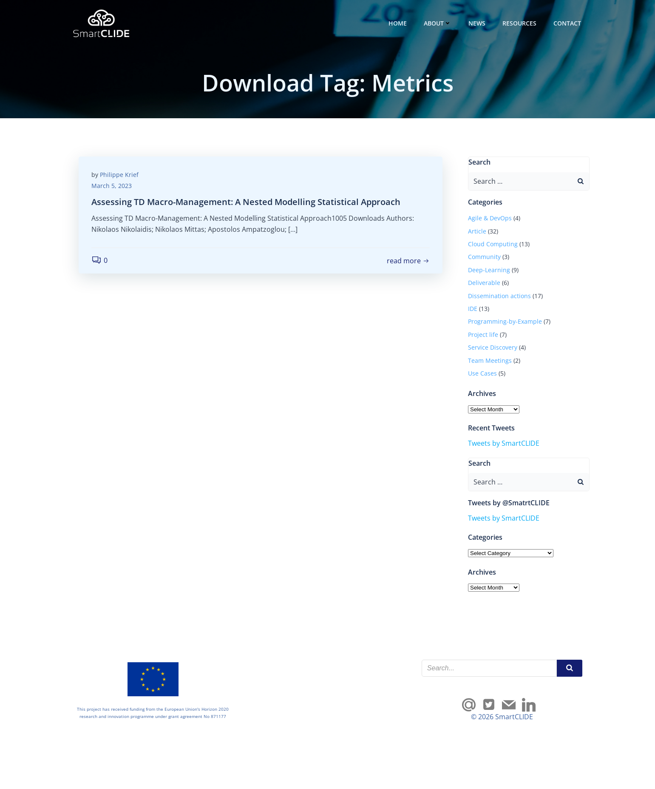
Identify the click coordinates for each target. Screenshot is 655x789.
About (437, 23)
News (476, 23)
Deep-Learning (489, 270)
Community (484, 257)
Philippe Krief (119, 175)
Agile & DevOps (490, 218)
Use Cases (482, 373)
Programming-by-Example (505, 321)
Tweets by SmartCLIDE (503, 443)
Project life (483, 334)
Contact (567, 23)
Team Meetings (490, 360)
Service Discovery (492, 347)
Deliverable (484, 283)
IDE (472, 309)
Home (397, 23)
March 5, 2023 (111, 186)
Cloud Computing (493, 244)
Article (477, 231)
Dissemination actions (499, 296)
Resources (519, 23)
